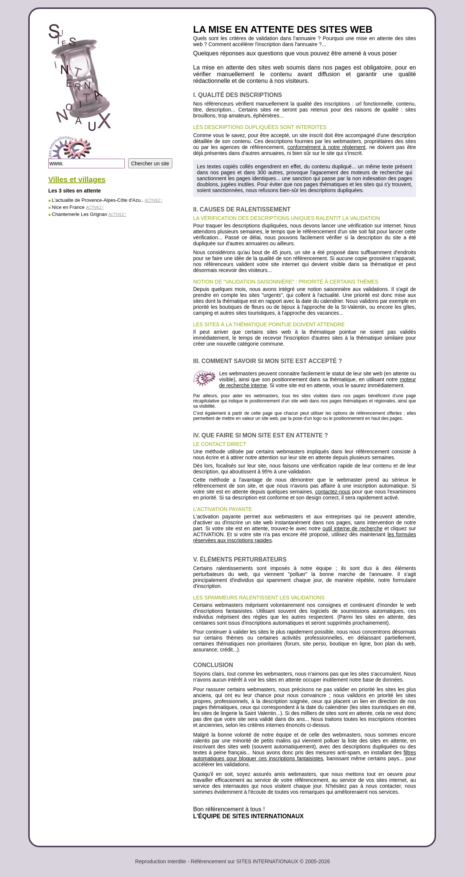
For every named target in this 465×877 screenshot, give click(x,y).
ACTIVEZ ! (154, 200)
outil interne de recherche (352, 528)
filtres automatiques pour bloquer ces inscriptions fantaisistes (304, 755)
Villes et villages (76, 179)
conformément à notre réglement (326, 147)
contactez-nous (332, 492)
